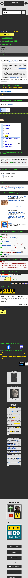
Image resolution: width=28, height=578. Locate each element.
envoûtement (12, 187)
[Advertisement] (14, 22)
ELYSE (15, 208)
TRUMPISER (12, 419)
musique (7, 133)
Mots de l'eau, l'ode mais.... (14, 200)
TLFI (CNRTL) (4, 81)
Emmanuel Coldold (7, 245)
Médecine (15, 279)
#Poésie (3, 175)
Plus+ (20, 414)
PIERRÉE (12, 431)
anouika (22, 248)
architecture (7, 125)
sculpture (7, 128)
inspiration (17, 187)
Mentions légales (14, 545)
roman (17, 188)
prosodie (13, 188)
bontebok (9, 455)
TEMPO (13, 417)
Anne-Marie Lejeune (12, 201)
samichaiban (5, 241)
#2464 (16, 439)
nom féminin (10, 104)
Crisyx (8, 439)
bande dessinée (9, 146)
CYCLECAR (12, 407)
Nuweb (17, 577)
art (2, 120)
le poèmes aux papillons (13, 196)
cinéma (6, 141)
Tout (18, 421)
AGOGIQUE (17, 415)
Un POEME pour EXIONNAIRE (15, 221)
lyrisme (2, 188)
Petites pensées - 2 (12, 212)
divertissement (6, 68)
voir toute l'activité (18, 434)
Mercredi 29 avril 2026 (11, 443)
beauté (3, 187)
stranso (19, 252)
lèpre (17, 74)
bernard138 (20, 217)
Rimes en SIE (4, 97)
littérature (22, 187)
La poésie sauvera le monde (14, 77)
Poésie (11, 162)
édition (7, 187)
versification (3, 189)
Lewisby (10, 223)
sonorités (17, 61)
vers (24, 188)
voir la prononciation (5, 91)
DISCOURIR (17, 422)
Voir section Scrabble (9, 41)
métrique (6, 188)
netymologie (9, 453)
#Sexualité (14, 411)
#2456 (19, 462)
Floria (24, 196)
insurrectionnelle (6, 73)
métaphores (15, 60)
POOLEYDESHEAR (10, 446)
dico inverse (25, 283)
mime (11, 138)
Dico (4, 31)
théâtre (6, 138)
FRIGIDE (15, 412)
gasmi (13, 250)
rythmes (10, 61)
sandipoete (12, 237)
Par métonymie (5, 79)
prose (10, 188)
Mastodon (17, 571)
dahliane (4, 269)
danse (16, 138)
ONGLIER (17, 427)
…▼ (11, 160)
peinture (7, 131)
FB (13, 571)
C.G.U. (14, 551)
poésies (7, 110)
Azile (22, 212)
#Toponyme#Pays (5, 276)
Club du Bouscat (10, 442)
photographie (8, 144)
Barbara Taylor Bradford (11, 448)
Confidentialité (14, 557)
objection (21, 65)
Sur (5, 347)
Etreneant (7, 254)
